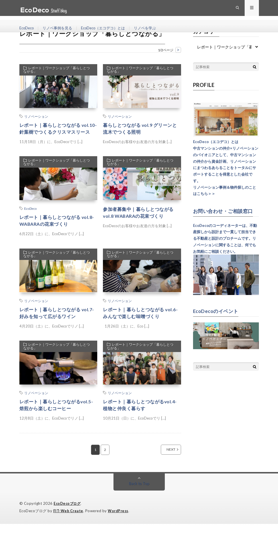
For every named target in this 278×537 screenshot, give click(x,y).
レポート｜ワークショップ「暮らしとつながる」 (57, 71)
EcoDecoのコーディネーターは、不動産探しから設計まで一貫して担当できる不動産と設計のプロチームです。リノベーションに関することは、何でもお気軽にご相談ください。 (225, 238)
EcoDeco (27, 28)
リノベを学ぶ (154, 28)
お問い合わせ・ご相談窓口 (224, 210)
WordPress (120, 524)
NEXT (164, 463)
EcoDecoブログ (68, 517)
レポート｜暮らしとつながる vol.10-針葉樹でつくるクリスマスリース (57, 133)
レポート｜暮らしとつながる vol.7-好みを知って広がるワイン (58, 324)
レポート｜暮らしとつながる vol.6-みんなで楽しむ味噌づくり (141, 324)
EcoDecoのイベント (217, 310)
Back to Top (139, 497)
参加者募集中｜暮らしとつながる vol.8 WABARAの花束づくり (140, 222)
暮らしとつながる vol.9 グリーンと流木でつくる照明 (141, 129)
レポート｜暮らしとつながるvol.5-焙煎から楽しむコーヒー (55, 418)
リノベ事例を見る (60, 28)
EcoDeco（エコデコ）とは (109, 28)
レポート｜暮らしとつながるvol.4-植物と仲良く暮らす (137, 418)
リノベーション (36, 116)
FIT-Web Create (68, 524)
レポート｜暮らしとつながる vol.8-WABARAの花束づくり (54, 230)
